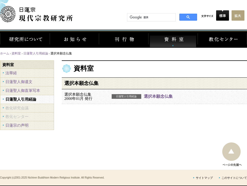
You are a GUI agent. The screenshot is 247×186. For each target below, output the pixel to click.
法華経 (11, 73)
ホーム (4, 53)
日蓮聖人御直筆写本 (22, 90)
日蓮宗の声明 (17, 125)
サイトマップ (204, 177)
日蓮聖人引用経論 (35, 53)
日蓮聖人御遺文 (18, 81)
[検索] (151, 17)
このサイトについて (234, 177)
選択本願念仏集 (158, 96)
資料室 (16, 53)
